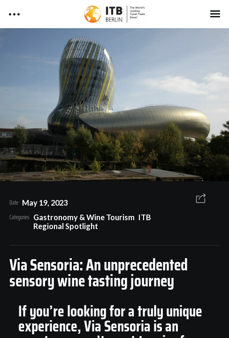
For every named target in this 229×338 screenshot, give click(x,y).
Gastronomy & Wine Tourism (84, 217)
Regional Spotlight (65, 226)
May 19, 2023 (45, 202)
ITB (144, 217)
